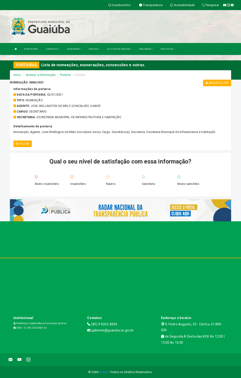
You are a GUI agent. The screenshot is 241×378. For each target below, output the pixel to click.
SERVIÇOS (94, 49)
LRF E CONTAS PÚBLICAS (119, 49)
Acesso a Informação (41, 75)
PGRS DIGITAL (168, 49)
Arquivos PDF (217, 83)
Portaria (65, 75)
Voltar (22, 143)
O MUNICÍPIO (53, 49)
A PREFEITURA (31, 49)
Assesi (104, 372)
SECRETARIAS (74, 49)
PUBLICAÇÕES (146, 49)
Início (17, 75)
